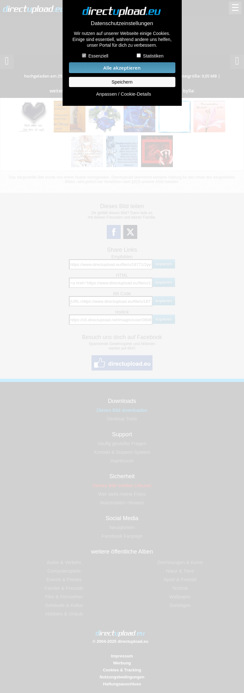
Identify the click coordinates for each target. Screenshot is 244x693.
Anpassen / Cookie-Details (123, 94)
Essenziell (98, 55)
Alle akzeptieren (122, 68)
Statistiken (153, 55)
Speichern (122, 82)
